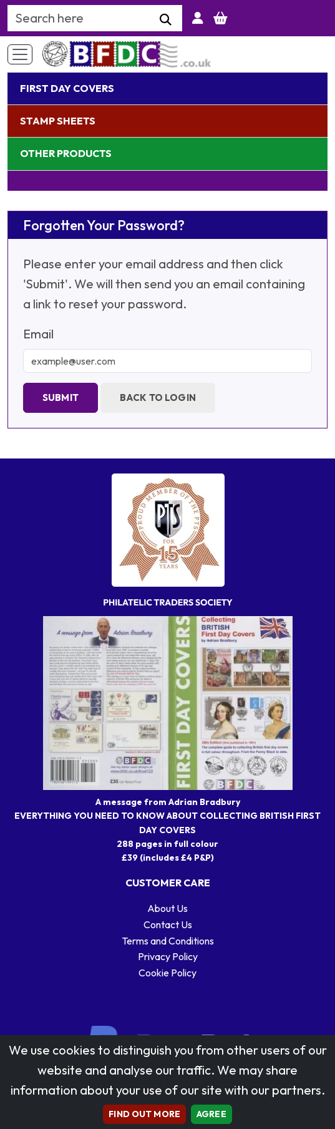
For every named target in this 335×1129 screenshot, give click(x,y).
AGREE (211, 1114)
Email (38, 334)
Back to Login (158, 397)
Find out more (144, 1114)
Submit (60, 397)
